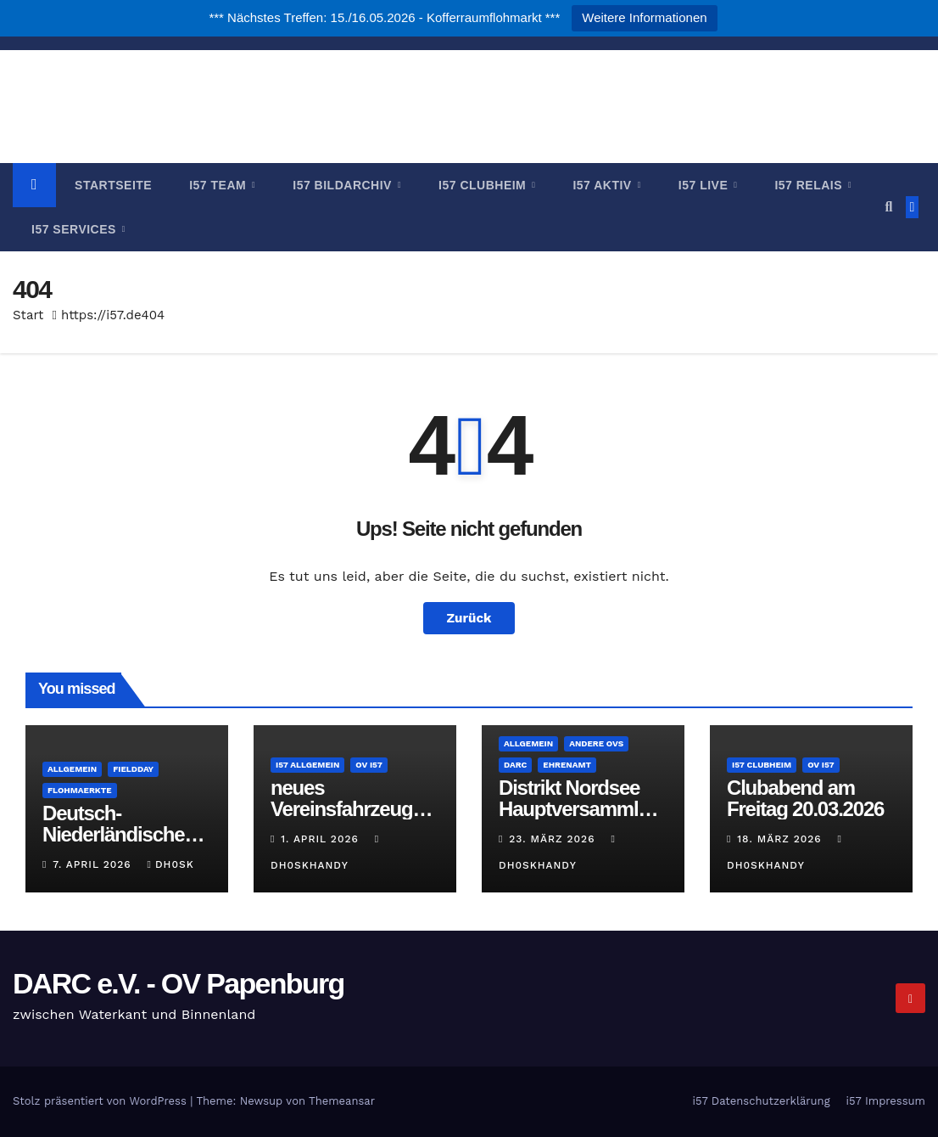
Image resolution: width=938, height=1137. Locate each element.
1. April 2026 (321, 839)
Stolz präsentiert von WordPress (101, 1101)
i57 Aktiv (603, 185)
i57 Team (219, 185)
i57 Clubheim (484, 185)
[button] (888, 207)
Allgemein (72, 769)
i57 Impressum (885, 1101)
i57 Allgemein (307, 764)
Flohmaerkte (79, 790)
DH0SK (171, 864)
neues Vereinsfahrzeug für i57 (341, 808)
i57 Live (705, 185)
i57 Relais (810, 185)
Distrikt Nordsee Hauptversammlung (580, 808)
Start (28, 315)
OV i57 (368, 764)
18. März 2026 (781, 839)
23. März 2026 (554, 839)
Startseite (113, 185)
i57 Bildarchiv (344, 185)
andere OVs (596, 743)
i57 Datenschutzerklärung (760, 1101)
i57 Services (75, 229)
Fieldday (133, 769)
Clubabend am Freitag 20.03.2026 (805, 798)
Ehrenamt (567, 764)
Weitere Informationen (644, 17)
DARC (515, 764)
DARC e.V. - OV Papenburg (469, 91)
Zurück (469, 618)
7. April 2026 (94, 864)
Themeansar (342, 1101)
